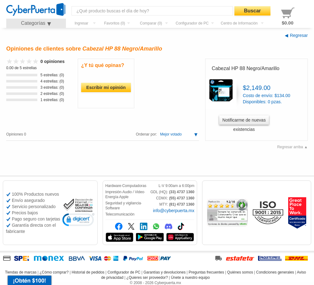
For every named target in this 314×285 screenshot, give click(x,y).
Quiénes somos (240, 272)
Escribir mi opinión (106, 87)
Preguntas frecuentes (206, 272)
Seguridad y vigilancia (123, 203)
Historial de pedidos (88, 272)
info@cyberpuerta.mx (173, 210)
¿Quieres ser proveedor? (147, 277)
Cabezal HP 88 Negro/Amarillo (245, 68)
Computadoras (134, 186)
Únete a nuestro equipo (190, 277)
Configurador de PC (124, 272)
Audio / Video (133, 192)
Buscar (252, 10)
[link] (78, 220)
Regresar (299, 35)
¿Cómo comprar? (53, 272)
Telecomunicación (120, 214)
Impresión (113, 192)
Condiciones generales (275, 272)
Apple (123, 197)
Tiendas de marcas (21, 272)
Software (112, 208)
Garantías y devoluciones (165, 272)
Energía (111, 197)
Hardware (113, 186)
